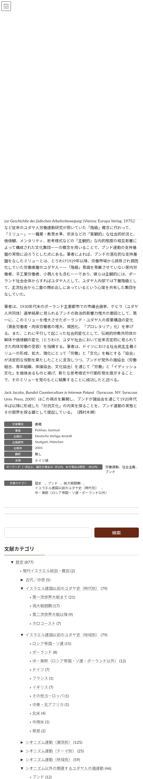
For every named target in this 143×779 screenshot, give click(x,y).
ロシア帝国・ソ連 (48, 643)
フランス (40, 678)
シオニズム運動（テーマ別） (50, 751)
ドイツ (38, 669)
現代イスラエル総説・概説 (46, 570)
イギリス (40, 687)
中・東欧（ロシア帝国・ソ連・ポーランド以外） (72, 493)
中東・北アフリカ (48, 704)
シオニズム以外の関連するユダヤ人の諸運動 (64, 768)
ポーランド (42, 652)
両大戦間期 (72, 483)
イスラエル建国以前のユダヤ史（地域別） (62, 634)
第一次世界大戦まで (50, 597)
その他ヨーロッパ (48, 695)
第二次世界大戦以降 (50, 614)
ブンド (53, 483)
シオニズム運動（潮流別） (48, 742)
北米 (36, 713)
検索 (116, 532)
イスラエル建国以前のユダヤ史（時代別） (67, 488)
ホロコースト (44, 623)
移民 (36, 730)
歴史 (38, 483)
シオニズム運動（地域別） (48, 759)
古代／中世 (35, 579)
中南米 (38, 721)
